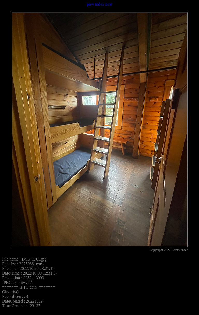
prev (90, 4)
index (99, 4)
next (108, 4)
